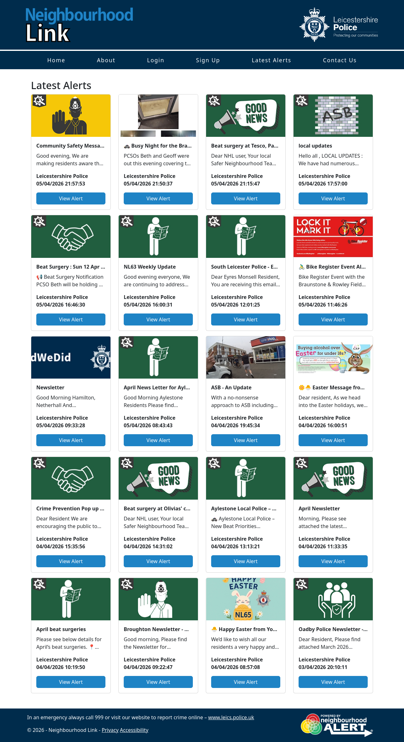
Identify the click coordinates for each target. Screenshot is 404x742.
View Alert (71, 198)
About (106, 60)
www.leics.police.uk (231, 717)
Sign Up (208, 60)
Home (56, 60)
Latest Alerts (271, 60)
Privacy (110, 730)
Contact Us (340, 60)
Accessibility (134, 730)
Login (155, 60)
